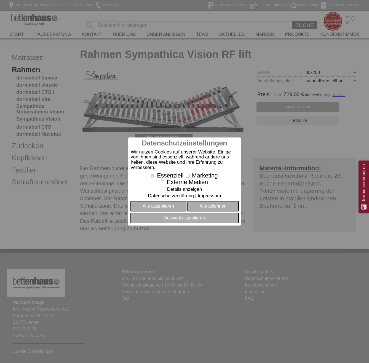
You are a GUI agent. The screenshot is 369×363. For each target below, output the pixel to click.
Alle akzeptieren (158, 206)
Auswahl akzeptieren (184, 218)
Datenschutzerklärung (171, 195)
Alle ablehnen (213, 206)
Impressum (209, 195)
